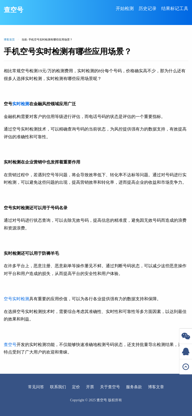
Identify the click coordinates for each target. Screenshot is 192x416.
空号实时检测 (16, 298)
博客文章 (156, 387)
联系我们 (58, 387)
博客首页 (9, 39)
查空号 (13, 10)
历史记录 (147, 8)
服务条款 (134, 387)
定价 (76, 387)
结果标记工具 (174, 8)
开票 (90, 387)
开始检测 (125, 8)
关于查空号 (110, 387)
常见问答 (36, 387)
